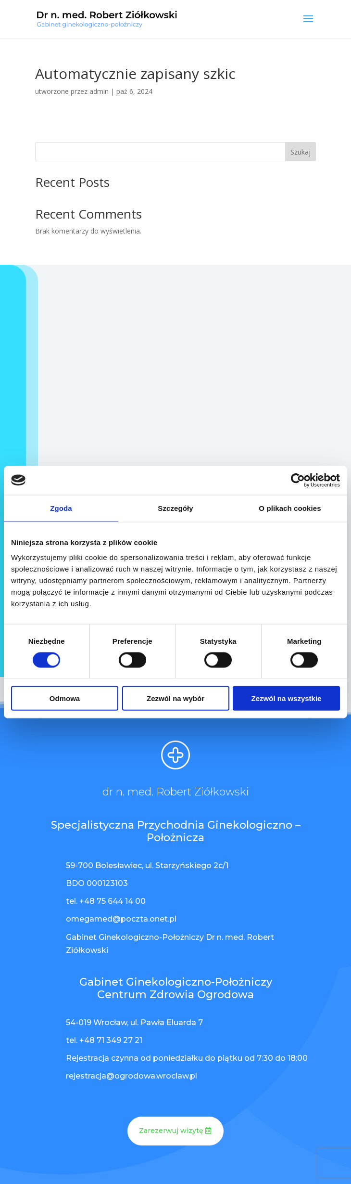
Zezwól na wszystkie (286, 698)
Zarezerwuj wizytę (171, 1130)
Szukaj (300, 151)
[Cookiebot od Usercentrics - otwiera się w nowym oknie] (298, 480)
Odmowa (65, 698)
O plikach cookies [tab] (290, 508)
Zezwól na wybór (175, 698)
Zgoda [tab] (61, 508)
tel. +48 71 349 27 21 (104, 1040)
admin (99, 91)
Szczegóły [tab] (175, 508)
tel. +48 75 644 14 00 (106, 901)
